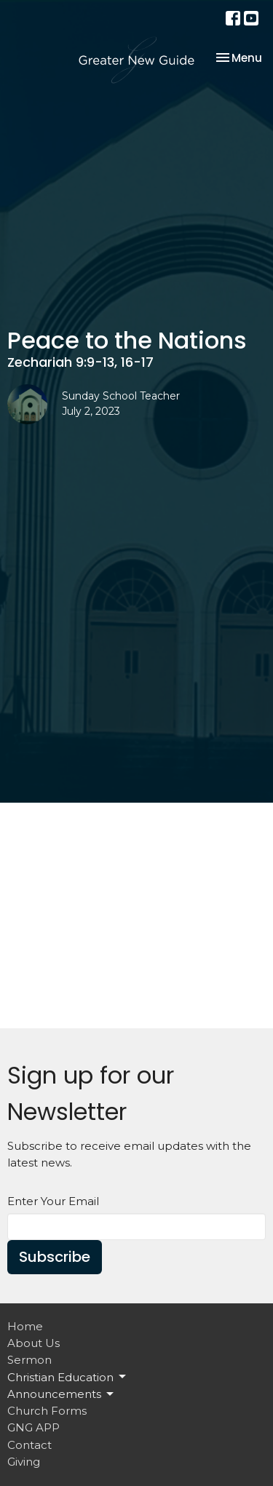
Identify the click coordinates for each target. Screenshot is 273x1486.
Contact (29, 1445)
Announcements (61, 1394)
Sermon (29, 1360)
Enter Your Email (53, 1201)
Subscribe (54, 1257)
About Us (33, 1343)
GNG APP (33, 1427)
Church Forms (47, 1411)
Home (25, 1326)
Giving (23, 1462)
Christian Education (67, 1377)
